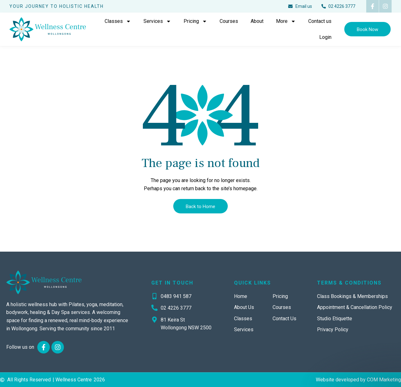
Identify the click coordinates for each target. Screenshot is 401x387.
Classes (118, 21)
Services (157, 21)
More (286, 21)
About (257, 21)
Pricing (195, 21)
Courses (229, 21)
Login (325, 37)
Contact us (319, 21)
